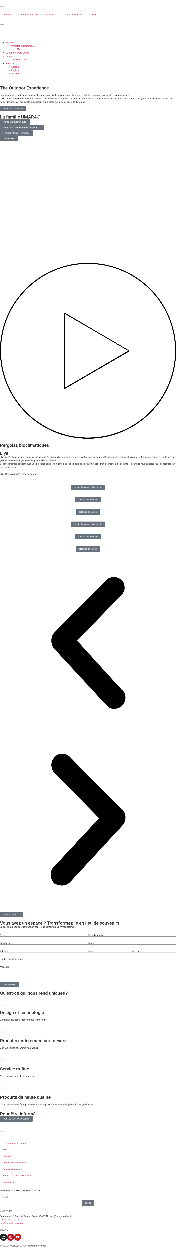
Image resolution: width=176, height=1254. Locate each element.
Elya (5, 1149)
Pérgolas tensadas (12, 1169)
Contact (50, 14)
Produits (7, 14)
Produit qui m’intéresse (11, 959)
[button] (88, 643)
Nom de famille (95, 935)
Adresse (4, 951)
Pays (90, 951)
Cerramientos (9, 1182)
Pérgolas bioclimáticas (14, 1162)
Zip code (136, 951)
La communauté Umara (29, 14)
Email (91, 943)
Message (4, 967)
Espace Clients (74, 14)
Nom (2, 935)
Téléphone (5, 943)
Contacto (7, 1156)
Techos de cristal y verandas (17, 1175)
